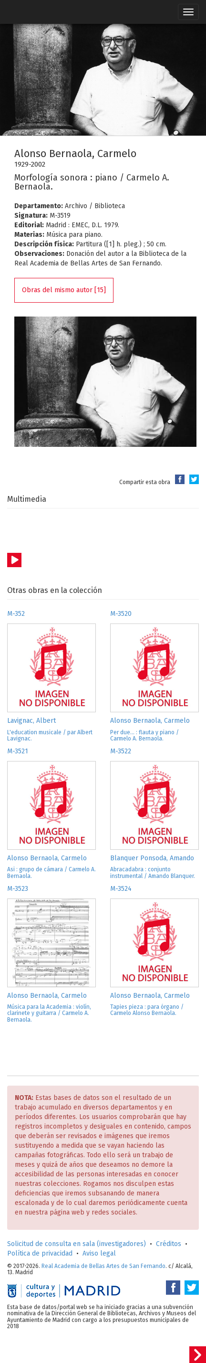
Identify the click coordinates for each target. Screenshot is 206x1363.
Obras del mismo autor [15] (64, 290)
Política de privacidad (39, 1253)
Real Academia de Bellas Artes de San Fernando (103, 1266)
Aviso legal (99, 1253)
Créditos (168, 1244)
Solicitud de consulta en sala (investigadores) (76, 1244)
